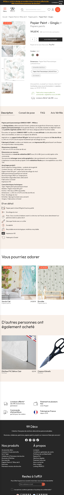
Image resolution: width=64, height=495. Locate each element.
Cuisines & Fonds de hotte (10, 452)
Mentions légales (38, 458)
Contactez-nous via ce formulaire (41, 86)
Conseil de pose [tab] (27, 112)
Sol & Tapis (5, 454)
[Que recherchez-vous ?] (33, 10)
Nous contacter (38, 462)
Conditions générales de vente (43, 452)
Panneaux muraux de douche (11, 466)
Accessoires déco (7, 450)
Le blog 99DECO (38, 466)
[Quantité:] (32, 39)
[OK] (43, 484)
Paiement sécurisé (39, 460)
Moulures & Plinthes (8, 458)
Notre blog (61, 2)
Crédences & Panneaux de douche (13, 456)
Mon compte (37, 464)
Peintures (5, 464)
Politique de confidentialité (42, 454)
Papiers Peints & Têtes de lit (11, 462)
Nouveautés (6, 460)
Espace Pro (37, 456)
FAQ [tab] (42, 112)
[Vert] (32, 55)
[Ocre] (37, 55)
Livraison (55, 2)
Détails (56, 98)
